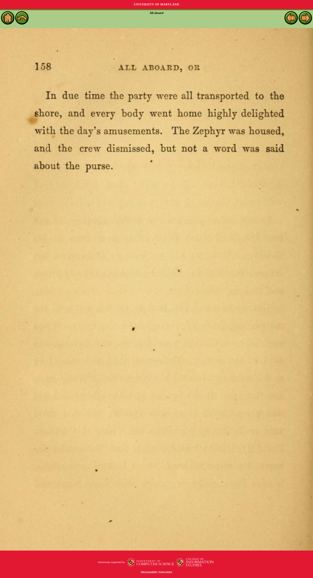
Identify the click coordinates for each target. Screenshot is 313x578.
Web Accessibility (149, 572)
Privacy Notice (165, 572)
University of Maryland (156, 4)
